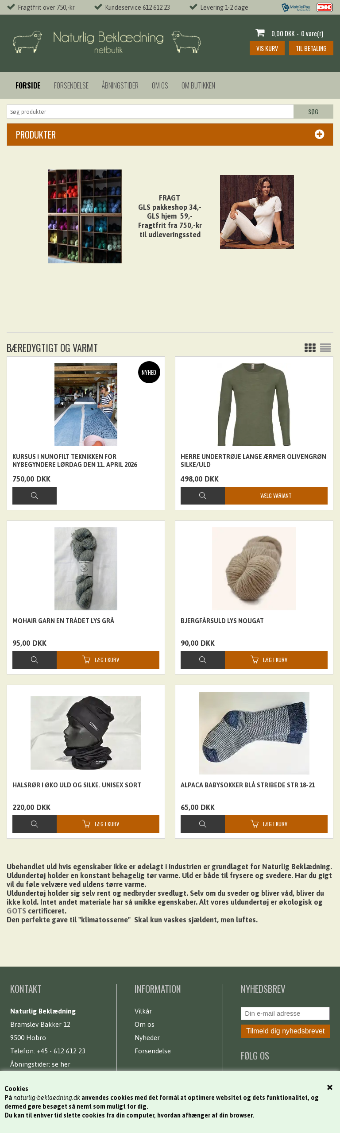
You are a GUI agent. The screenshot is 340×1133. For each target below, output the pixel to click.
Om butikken (198, 85)
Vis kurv (267, 48)
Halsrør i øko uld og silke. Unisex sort (76, 785)
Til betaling (311, 48)
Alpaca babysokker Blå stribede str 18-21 (248, 785)
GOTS (16, 911)
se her (61, 1064)
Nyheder (147, 1037)
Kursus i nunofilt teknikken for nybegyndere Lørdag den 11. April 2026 (74, 460)
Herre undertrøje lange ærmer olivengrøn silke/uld (253, 460)
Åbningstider (120, 85)
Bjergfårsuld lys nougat (222, 620)
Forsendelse (71, 85)
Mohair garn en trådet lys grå (63, 620)
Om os (160, 85)
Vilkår (143, 1011)
